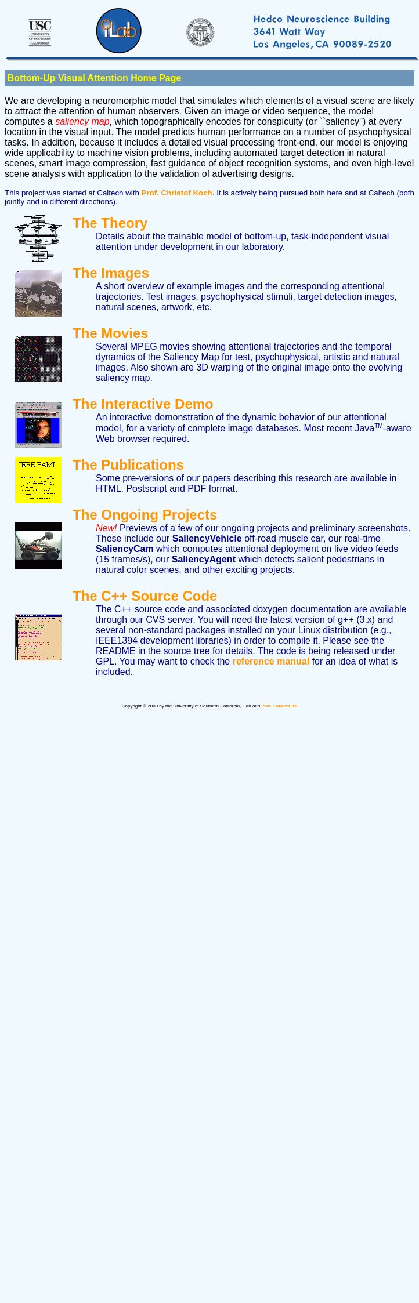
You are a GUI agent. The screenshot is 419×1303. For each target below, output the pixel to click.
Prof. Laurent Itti (279, 706)
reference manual (271, 661)
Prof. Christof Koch (177, 192)
